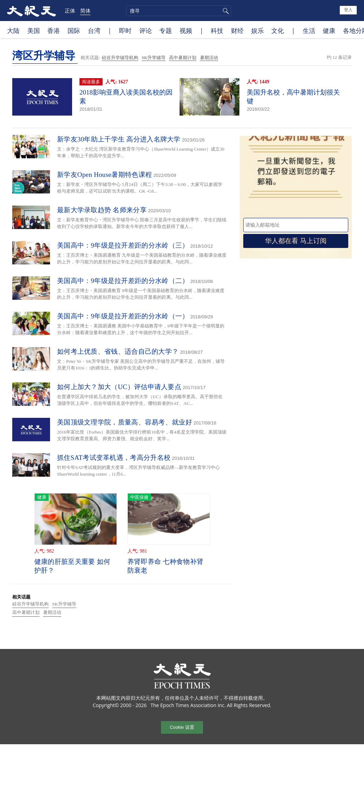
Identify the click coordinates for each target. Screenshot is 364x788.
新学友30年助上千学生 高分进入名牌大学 (119, 139)
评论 (145, 30)
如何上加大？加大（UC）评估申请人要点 (119, 386)
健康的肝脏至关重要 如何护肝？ (72, 566)
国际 (74, 30)
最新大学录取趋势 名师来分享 (102, 210)
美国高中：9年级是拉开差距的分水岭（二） (123, 280)
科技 (217, 30)
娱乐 (257, 30)
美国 (33, 30)
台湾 (94, 30)
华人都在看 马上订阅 (296, 240)
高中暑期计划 (182, 57)
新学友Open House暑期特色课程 (104, 174)
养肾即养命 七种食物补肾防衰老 (165, 566)
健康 (329, 30)
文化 (277, 30)
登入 (348, 9)
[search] (178, 11)
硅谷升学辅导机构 (120, 57)
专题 (165, 30)
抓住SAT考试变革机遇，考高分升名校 (113, 457)
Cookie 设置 (182, 727)
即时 (125, 30)
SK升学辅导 (154, 57)
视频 (186, 30)
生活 (309, 30)
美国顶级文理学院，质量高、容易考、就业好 (124, 422)
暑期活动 (209, 57)
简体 (85, 10)
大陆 (13, 30)
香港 (53, 30)
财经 (237, 30)
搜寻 (224, 11)
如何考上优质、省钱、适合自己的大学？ (117, 351)
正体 (70, 10)
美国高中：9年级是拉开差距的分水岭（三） (123, 245)
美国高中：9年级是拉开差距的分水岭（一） (123, 316)
